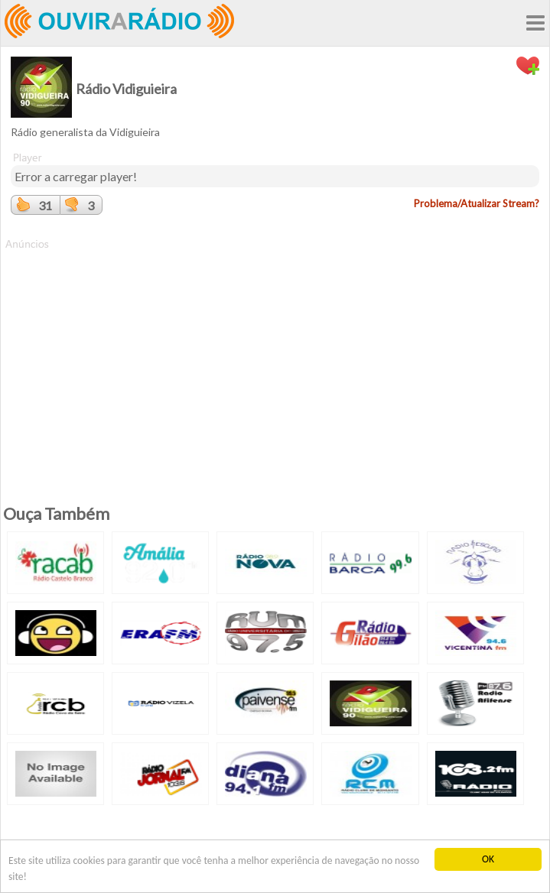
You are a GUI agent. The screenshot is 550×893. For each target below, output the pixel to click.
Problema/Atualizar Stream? (476, 203)
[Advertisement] (275, 359)
